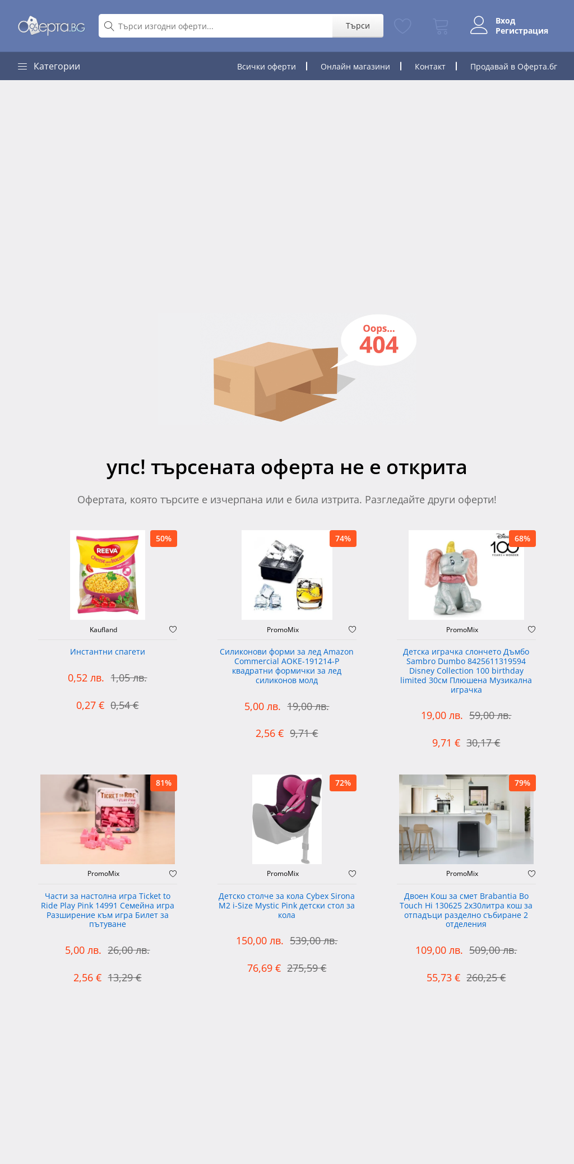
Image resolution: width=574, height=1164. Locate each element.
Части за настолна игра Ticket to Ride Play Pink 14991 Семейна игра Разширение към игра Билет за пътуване (107, 910)
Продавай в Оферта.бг (513, 66)
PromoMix (283, 630)
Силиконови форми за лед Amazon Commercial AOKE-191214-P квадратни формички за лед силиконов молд (287, 666)
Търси (358, 25)
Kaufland (103, 630)
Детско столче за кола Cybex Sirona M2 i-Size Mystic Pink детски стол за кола (287, 906)
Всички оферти (266, 66)
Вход (505, 21)
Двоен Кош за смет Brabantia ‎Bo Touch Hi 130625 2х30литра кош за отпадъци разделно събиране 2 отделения (466, 910)
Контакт (430, 66)
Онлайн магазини (355, 66)
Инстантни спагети (107, 652)
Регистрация (522, 31)
